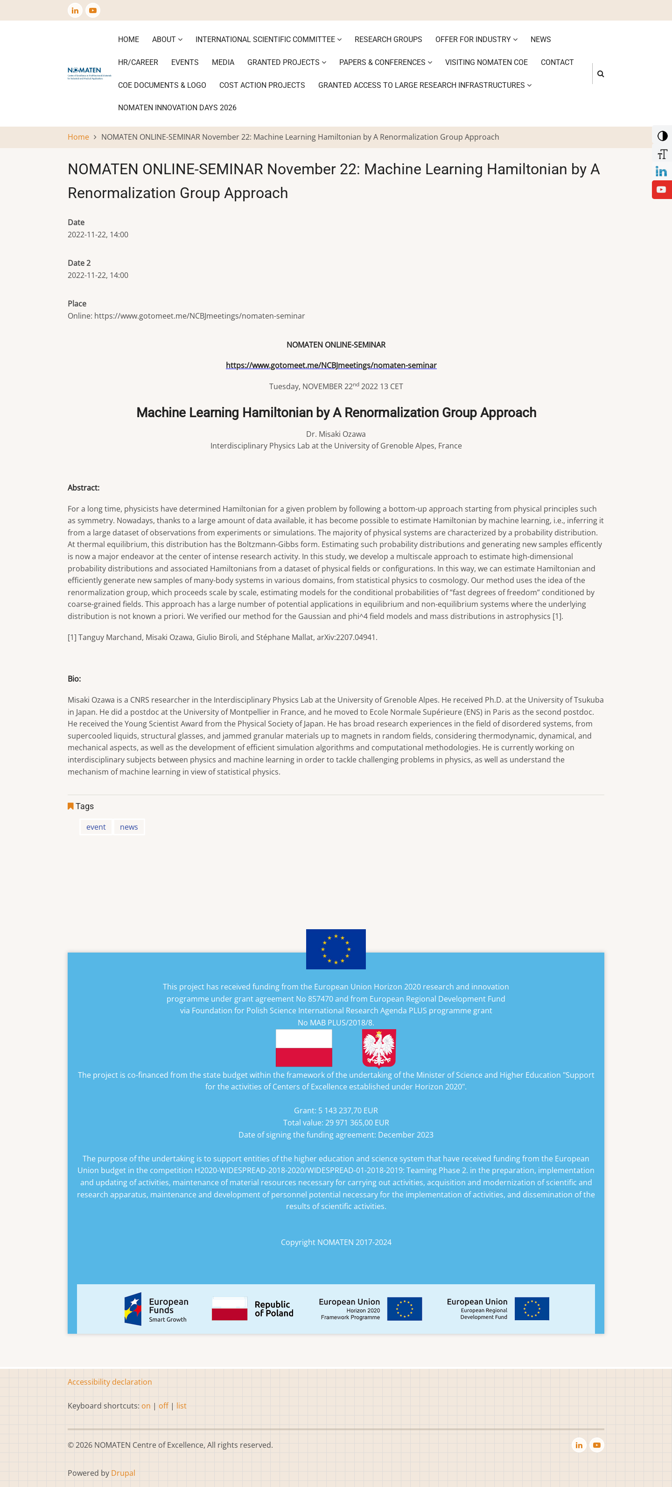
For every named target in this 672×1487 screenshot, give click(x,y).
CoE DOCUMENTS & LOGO (162, 85)
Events (185, 62)
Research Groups (388, 39)
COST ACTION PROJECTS (262, 85)
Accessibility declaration (110, 1382)
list (181, 1406)
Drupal (123, 1473)
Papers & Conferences (385, 62)
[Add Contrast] (661, 133)
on (146, 1406)
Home (128, 39)
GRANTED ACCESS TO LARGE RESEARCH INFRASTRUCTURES (425, 85)
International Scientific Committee (269, 39)
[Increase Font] (661, 152)
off (163, 1406)
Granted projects (286, 62)
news (129, 827)
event (96, 827)
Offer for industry (476, 39)
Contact (557, 62)
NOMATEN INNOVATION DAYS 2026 (177, 107)
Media (223, 62)
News (541, 39)
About (167, 39)
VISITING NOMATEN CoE (486, 62)
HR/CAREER (138, 62)
